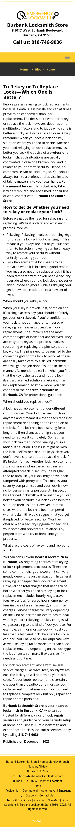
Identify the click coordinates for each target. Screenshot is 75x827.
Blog (38, 69)
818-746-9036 (46, 42)
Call (37, 821)
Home (24, 69)
